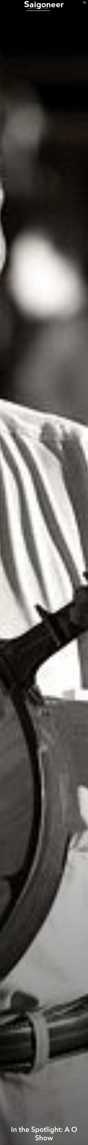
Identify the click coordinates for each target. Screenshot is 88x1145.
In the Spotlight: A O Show (44, 1134)
